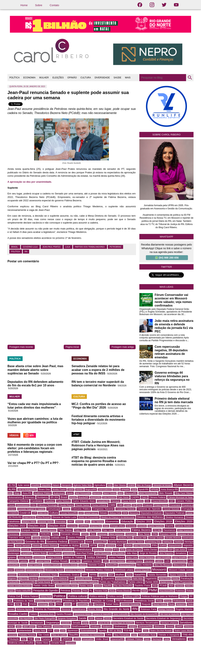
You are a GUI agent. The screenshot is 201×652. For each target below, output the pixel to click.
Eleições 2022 (17, 525)
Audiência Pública (42, 493)
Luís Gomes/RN (179, 561)
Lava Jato (75, 561)
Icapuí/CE (110, 546)
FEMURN (45, 534)
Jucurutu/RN (39, 557)
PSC (18, 604)
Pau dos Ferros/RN (123, 585)
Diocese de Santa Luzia (64, 517)
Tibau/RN (73, 635)
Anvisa (116, 490)
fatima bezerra (122, 530)
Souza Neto (39, 630)
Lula (67, 247)
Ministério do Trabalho (75, 570)
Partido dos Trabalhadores (90, 247)
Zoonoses (71, 643)
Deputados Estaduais (151, 513)
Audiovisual (59, 493)
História (36, 545)
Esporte (169, 526)
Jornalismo (180, 553)
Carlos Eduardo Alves (84, 501)
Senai (85, 623)
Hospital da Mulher (69, 545)
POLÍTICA (14, 77)
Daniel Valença (91, 513)
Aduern (56, 485)
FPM (155, 534)
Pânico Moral (164, 579)
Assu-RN (26, 493)
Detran (190, 513)
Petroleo (76, 591)
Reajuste (146, 604)
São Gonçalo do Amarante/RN (144, 614)
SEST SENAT (29, 627)
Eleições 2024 (37, 525)
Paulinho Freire (142, 585)
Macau (23, 565)
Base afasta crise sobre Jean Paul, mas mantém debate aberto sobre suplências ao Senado (35, 370)
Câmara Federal (157, 497)
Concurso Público (81, 509)
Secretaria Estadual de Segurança (163, 618)
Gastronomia (93, 538)
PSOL (59, 604)
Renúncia (66, 609)
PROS (190, 601)
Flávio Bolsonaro (116, 534)
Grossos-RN (100, 542)
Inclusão (26, 549)
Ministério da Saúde (54, 570)
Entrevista (131, 526)
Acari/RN (35, 485)
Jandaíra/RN (69, 553)
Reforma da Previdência (46, 609)
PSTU (67, 604)
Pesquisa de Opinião (45, 590)
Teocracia (12, 635)
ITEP (170, 549)
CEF (172, 501)
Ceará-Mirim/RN (159, 501)
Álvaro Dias (44, 489)
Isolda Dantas (150, 549)
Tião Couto (43, 635)
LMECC (159, 561)
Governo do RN (34, 541)
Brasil (14, 247)
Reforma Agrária (24, 609)
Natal (129, 575)
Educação (127, 521)
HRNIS (84, 546)
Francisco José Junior (19, 537)
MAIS (127, 77)
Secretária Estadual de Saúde (128, 618)
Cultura (53, 512)
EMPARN (83, 526)
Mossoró (159, 569)
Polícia (190, 591)
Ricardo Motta (94, 609)
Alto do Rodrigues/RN (27, 490)
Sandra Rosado (64, 614)
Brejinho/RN (95, 497)
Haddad (178, 542)
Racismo (99, 604)
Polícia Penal (46, 596)
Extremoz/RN (13, 530)
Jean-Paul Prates (51, 247)
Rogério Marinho (184, 609)
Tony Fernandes (121, 635)
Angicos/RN (90, 489)
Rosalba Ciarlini (17, 613)
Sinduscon (159, 626)
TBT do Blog (115, 630)
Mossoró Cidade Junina (181, 570)
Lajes (32, 561)
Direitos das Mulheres (150, 517)
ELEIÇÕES (58, 77)
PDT (171, 585)
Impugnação (13, 549)
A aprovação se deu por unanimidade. (29, 181)
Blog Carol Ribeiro (184, 493)
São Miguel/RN (26, 618)
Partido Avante (43, 582)
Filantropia (102, 534)
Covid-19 (24, 512)
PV (91, 604)
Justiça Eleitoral (96, 557)
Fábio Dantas (65, 530)
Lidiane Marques (117, 561)
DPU (87, 522)
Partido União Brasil (43, 585)
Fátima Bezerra (141, 530)
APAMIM (125, 489)
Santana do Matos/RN (102, 614)
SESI (19, 627)
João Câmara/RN (103, 553)
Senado (76, 622)
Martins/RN (112, 565)
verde (167, 639)
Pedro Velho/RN (23, 591)
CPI (34, 513)
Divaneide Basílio (45, 522)
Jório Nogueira (166, 553)
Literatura (149, 561)
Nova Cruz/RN (46, 579)
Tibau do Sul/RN (59, 635)
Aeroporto (66, 485)
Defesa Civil (114, 513)
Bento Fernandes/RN (148, 493)
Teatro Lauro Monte (183, 630)
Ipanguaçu (98, 549)
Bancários (97, 493)
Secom (108, 618)
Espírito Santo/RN (156, 526)
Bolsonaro (29, 497)
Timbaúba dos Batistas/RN (92, 635)
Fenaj (55, 534)
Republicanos (79, 609)
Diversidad (60, 521)
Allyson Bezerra (183, 485)
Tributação (13, 639)
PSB (10, 604)
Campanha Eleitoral (18, 501)
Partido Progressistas (183, 582)
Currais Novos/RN (69, 513)
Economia (112, 521)
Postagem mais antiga (123, 347)
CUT (81, 513)
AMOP (70, 490)
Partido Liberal (135, 582)
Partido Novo (166, 582)
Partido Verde (86, 585)
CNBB (127, 505)
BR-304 (54, 497)
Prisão (159, 601)
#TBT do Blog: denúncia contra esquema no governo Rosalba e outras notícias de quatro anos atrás (99, 461)
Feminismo (13, 534)
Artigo (17, 493)
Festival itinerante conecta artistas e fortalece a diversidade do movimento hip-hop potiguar (98, 420)
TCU (146, 631)
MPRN (93, 574)
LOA (167, 561)
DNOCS (79, 522)
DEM (125, 513)
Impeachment (175, 545)
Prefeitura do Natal (23, 600)
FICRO (85, 534)
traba (134, 635)
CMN (120, 505)
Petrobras (115, 247)
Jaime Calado (54, 553)
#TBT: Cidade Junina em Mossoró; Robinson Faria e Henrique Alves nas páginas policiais (98, 445)
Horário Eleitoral (49, 545)
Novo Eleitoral (60, 578)
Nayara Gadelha (176, 575)
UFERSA (66, 639)
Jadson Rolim (39, 553)
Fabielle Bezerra (48, 530)
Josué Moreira (25, 557)
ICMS (120, 545)
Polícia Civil (14, 596)
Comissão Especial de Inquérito (31, 509)
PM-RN (136, 590)
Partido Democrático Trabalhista (84, 582)
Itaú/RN (163, 550)
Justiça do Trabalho (74, 557)
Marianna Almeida (69, 565)
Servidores (186, 622)
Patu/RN (107, 585)
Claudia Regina (66, 505)
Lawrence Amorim (92, 561)
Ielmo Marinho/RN (141, 546)
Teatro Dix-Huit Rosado (161, 630)
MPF (84, 574)
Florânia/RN (131, 534)
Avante (70, 493)
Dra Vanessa (97, 522)
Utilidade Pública (134, 639)
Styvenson (72, 630)
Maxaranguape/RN (126, 565)
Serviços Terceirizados (147, 622)
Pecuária (179, 586)
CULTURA (86, 77)
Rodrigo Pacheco (166, 609)
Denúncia (134, 513)
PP (191, 596)
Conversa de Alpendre (148, 509)
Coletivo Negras (161, 505)
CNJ (139, 505)
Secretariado (36, 622)
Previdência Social (144, 600)
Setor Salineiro (44, 626)
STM (63, 631)
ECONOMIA (29, 77)
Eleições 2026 (57, 525)
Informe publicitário (63, 549)
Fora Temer (144, 534)
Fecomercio (169, 530)
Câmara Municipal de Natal (180, 497)
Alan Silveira (120, 485)
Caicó (144, 497)
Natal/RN (139, 574)
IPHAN (108, 550)
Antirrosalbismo (105, 490)
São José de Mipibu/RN (169, 614)
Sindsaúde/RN (145, 626)
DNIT (70, 521)
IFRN (154, 545)
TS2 (24, 639)
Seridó (93, 623)
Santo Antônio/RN (120, 614)
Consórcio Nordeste (125, 509)
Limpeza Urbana (134, 561)
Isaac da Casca (134, 549)
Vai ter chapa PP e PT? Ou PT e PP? (32, 463)
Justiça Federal (116, 557)
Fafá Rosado (94, 530)
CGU (33, 505)
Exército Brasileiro (184, 526)
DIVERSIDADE (102, 77)
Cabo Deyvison (109, 497)
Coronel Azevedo (171, 509)
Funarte (36, 538)
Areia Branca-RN (169, 489)
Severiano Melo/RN (61, 627)
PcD (155, 585)
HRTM (93, 545)
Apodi (134, 490)
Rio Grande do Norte (116, 609)
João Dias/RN (118, 553)
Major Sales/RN (35, 565)
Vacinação (157, 639)
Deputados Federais (175, 513)
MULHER (44, 77)
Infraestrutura (83, 549)
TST (37, 639)
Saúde (82, 618)
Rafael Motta (112, 604)
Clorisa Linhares (99, 505)
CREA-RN (43, 513)
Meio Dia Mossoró (162, 565)
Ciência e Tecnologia (47, 505)
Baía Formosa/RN (83, 493)
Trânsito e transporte (169, 635)
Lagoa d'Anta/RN (163, 557)
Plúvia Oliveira (123, 591)
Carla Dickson (63, 501)
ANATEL (79, 490)
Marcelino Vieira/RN (52, 565)
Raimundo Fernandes (130, 604)
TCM (138, 630)
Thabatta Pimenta (27, 635)
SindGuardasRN (80, 626)
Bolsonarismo (15, 497)
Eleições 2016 (144, 521)
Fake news (108, 530)
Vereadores (179, 638)
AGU (110, 485)
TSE (30, 639)
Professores (178, 601)
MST (111, 575)
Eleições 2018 (163, 521)
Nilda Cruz (22, 579)
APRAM (154, 489)
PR (9, 601)
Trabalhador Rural (147, 635)
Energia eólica (117, 526)
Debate (103, 513)
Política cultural (77, 596)
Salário (33, 614)
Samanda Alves (47, 614)
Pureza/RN (82, 604)
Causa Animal (128, 501)
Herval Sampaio (23, 545)
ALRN (12, 489)
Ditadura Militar (29, 522)
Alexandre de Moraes (162, 485)
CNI (134, 505)
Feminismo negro (29, 534)
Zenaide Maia (58, 643)
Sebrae (99, 618)
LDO (106, 561)
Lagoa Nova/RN (179, 557)
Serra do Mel (104, 623)
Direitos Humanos (174, 517)
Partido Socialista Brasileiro (19, 586)
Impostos (188, 545)
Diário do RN (29, 517)
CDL (148, 501)
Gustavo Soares (136, 542)
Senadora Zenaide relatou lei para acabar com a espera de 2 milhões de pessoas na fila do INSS (98, 370)
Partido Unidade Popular (67, 586)
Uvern (147, 639)
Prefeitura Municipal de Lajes (48, 601)
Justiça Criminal (54, 557)
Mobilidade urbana (124, 570)
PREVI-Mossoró (124, 600)
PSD (25, 604)
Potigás (183, 596)
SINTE (11, 630)
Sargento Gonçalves (67, 618)
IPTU (116, 549)
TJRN (109, 635)
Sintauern (189, 627)
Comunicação (54, 509)
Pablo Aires (137, 578)
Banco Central (110, 493)
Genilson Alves (125, 538)
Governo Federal (57, 541)
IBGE (101, 545)
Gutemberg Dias (153, 542)
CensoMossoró (23, 505)
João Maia (131, 553)
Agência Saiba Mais (83, 485)
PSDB (33, 604)
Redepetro (181, 604)
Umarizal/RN (88, 639)
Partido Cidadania (61, 582)
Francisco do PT (185, 534)
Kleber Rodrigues (147, 557)
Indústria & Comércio (42, 549)
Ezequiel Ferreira (30, 530)
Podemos (180, 591)
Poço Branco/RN (166, 591)
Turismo (46, 639)
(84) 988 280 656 (167, 257)
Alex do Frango (144, 485)
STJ (56, 631)
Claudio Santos (82, 505)
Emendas (72, 526)
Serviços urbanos (169, 623)
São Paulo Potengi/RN (45, 618)
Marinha (82, 565)
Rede (171, 604)
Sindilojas (95, 626)
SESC (11, 626)
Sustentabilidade (88, 630)
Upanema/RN (117, 639)
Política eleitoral (97, 596)
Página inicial (72, 347)
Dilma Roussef (43, 517)
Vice (191, 639)
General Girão (108, 537)
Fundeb (45, 538)
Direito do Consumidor (89, 517)
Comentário (175, 505)
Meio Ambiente (144, 565)
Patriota (98, 586)
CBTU (140, 501)
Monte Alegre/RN (143, 570)
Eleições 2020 (184, 521)
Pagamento (151, 578)
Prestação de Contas (102, 600)
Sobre (38, 5)
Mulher (120, 574)
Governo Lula (30, 247)
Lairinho (23, 561)
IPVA (123, 550)
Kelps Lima (132, 557)
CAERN (135, 497)
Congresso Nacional (103, 509)
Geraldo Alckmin (173, 538)
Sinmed (170, 626)
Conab (66, 509)
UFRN (77, 639)
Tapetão (102, 630)
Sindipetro (107, 626)
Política (15, 252)
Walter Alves (42, 643)
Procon (168, 601)
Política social (115, 596)
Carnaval (116, 501)
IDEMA (128, 545)
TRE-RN (188, 634)
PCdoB (163, 585)
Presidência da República (76, 600)
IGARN (163, 545)
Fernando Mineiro (70, 534)
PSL (51, 604)
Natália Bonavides (157, 574)
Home (23, 5)
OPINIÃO (72, 77)
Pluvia (112, 591)
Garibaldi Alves (58, 537)
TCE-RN (128, 630)
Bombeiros (42, 497)
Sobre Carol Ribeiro (166, 134)
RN (26, 252)
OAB (71, 578)
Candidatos (37, 501)
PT (74, 604)
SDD (91, 618)
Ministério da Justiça (34, 570)
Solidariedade (24, 630)
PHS (85, 591)
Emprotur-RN (96, 526)
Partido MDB (151, 582)
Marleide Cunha (96, 565)
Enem (106, 526)
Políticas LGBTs (132, 596)
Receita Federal (159, 604)
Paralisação (187, 578)
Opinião (96, 578)
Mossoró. (12, 575)
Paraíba (175, 579)
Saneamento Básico (83, 614)
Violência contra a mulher (21, 643)
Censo (11, 505)
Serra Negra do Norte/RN (122, 623)
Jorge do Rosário (148, 553)
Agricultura (99, 485)
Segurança (52, 622)
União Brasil (102, 639)
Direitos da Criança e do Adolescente (117, 517)
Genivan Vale (140, 538)
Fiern (93, 534)
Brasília (73, 497)
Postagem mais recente (21, 347)
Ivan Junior (180, 549)
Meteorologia (179, 565)
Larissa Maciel (43, 561)
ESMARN (142, 526)
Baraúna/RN (130, 493)
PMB (144, 591)
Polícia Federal (30, 596)
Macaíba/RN (13, 565)
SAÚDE (117, 77)
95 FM (11, 485)
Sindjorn (132, 627)
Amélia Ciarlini (59, 489)
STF (50, 630)
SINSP (179, 626)
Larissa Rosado (60, 561)
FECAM (157, 530)
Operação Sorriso (83, 579)
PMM (153, 590)
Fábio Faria (80, 530)
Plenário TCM (101, 591)
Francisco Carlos (167, 534)
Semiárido (66, 623)
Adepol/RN (46, 485)
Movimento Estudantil (28, 575)
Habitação (167, 542)
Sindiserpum (120, 626)
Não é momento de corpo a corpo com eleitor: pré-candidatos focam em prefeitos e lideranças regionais (34, 448)
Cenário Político (185, 501)
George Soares (156, 538)
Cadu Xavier (123, 497)
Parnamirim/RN (28, 582)
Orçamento (108, 578)
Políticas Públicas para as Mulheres (160, 596)
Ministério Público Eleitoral (99, 570)
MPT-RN (102, 575)
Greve (89, 541)
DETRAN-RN (15, 517)
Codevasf (148, 505)
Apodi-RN (144, 489)
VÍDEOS (13, 435)
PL (90, 590)
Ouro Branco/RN (123, 579)
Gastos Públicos (76, 537)
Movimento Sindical (70, 574)
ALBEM (131, 485)
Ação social (23, 485)
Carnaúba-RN (103, 501)
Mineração (20, 570)
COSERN (12, 513)
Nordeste (33, 578)
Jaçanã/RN (26, 553)
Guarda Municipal (117, 541)
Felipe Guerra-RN (185, 530)
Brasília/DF (83, 497)
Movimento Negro (49, 575)
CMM (112, 505)
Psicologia (43, 604)
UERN (56, 639)
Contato (54, 5)
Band (120, 493)
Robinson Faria (148, 609)
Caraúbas (49, 501)
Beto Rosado (165, 493)
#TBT (76, 434)
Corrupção (187, 509)
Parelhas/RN (13, 582)
